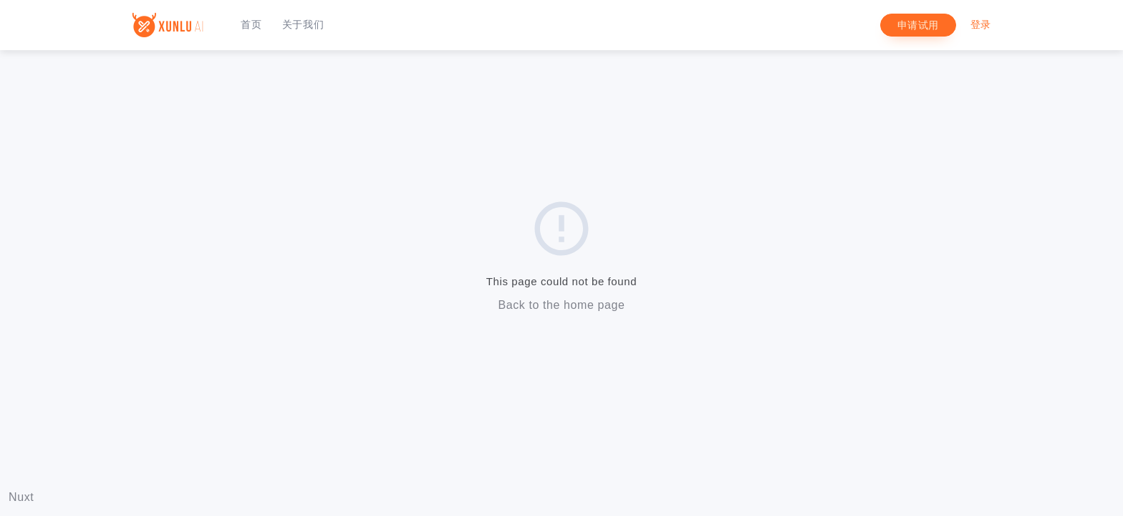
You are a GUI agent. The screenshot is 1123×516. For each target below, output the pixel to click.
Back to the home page (561, 305)
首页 (251, 24)
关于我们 (303, 24)
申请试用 (918, 25)
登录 (980, 24)
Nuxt (21, 497)
